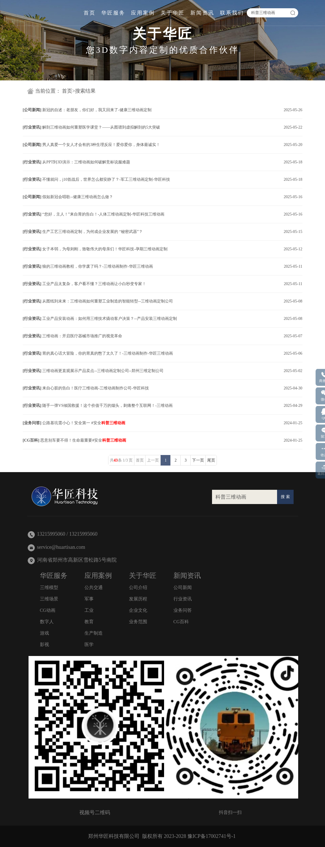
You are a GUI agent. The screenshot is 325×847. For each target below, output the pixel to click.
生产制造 (93, 633)
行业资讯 (32, 127)
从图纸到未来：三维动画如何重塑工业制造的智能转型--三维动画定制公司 (107, 301)
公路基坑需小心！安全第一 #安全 (83, 423)
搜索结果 (85, 91)
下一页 (198, 460)
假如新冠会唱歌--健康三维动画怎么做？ (77, 197)
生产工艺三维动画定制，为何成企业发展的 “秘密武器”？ (92, 231)
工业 (89, 610)
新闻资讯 (202, 13)
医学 (89, 644)
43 (116, 460)
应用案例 (143, 13)
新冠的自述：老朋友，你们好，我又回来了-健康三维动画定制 (97, 110)
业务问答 (32, 423)
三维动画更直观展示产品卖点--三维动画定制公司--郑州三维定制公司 (102, 371)
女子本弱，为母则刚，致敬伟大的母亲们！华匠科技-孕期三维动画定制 (104, 249)
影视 (44, 644)
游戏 (44, 633)
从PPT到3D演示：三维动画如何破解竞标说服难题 (86, 162)
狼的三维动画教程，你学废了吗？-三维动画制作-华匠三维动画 (97, 266)
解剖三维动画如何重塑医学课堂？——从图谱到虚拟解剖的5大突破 (101, 127)
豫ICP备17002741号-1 (211, 836)
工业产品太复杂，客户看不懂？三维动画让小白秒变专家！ (94, 284)
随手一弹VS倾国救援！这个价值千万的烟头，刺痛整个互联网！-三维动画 (107, 405)
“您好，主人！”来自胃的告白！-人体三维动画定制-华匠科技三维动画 (103, 214)
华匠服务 (113, 13)
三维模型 (49, 587)
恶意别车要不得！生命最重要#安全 (83, 440)
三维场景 (49, 598)
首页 (90, 13)
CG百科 (31, 440)
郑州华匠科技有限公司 (114, 836)
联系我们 (232, 13)
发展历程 (138, 598)
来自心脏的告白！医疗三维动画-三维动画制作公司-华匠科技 (95, 388)
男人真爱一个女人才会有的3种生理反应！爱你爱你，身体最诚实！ (101, 145)
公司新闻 (32, 110)
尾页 (211, 460)
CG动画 (47, 610)
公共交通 (93, 587)
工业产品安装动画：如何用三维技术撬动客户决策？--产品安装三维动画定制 (109, 318)
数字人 (47, 621)
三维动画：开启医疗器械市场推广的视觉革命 (82, 336)
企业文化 (138, 610)
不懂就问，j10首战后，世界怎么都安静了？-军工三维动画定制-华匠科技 (106, 179)
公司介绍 (138, 587)
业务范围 (138, 621)
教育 (89, 621)
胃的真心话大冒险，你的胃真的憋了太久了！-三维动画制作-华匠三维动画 (107, 353)
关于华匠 (173, 13)
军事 (89, 598)
